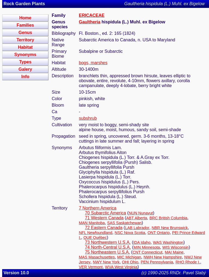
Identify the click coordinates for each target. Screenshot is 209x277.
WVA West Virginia (121, 267)
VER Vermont (91, 267)
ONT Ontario (158, 232)
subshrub (88, 118)
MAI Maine (174, 252)
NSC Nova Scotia (130, 232)
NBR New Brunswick (170, 228)
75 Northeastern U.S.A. (107, 252)
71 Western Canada (104, 218)
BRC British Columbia (168, 218)
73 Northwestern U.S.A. (108, 242)
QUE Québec (95, 237)
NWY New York (106, 262)
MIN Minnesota (147, 247)
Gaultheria (89, 22)
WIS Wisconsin (175, 247)
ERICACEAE (91, 15)
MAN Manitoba (92, 223)
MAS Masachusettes (97, 257)
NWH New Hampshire (162, 257)
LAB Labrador (137, 228)
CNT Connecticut (147, 252)
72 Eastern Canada (103, 227)
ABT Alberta (136, 218)
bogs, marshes (93, 62)
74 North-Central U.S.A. (108, 247)
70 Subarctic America (105, 213)
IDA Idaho (141, 242)
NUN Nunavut (141, 213)
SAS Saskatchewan (124, 223)
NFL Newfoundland (95, 232)
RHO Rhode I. (188, 262)
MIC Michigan (129, 257)
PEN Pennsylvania (157, 262)
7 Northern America (97, 208)
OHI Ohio (130, 262)
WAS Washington (168, 242)
